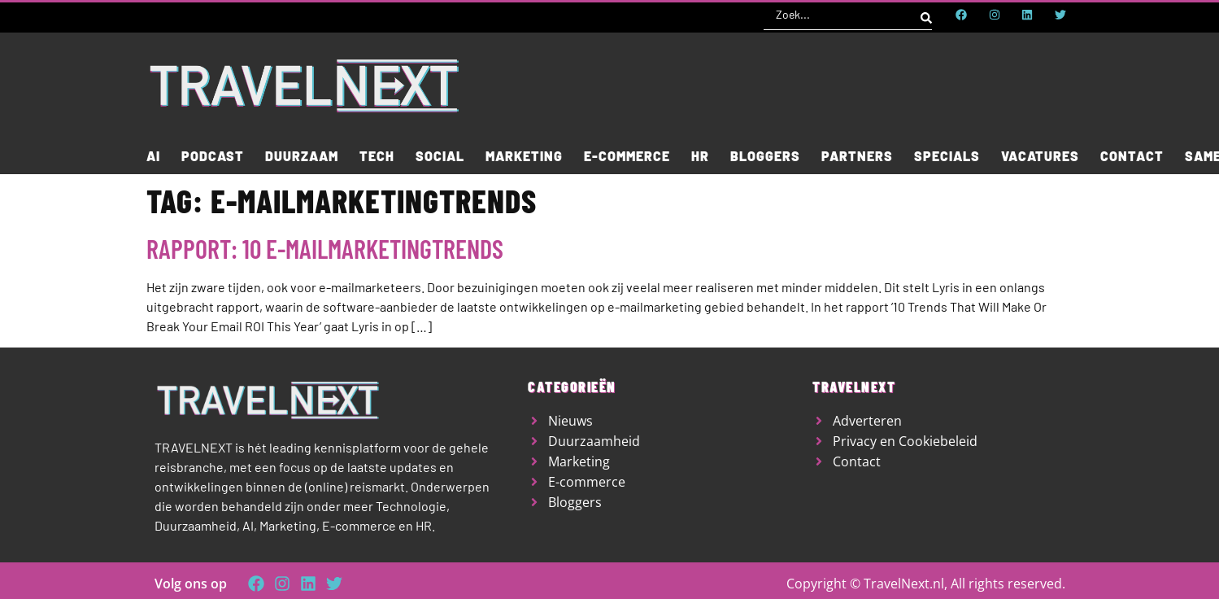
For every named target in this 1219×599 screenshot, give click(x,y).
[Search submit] (926, 14)
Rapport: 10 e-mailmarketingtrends (324, 248)
